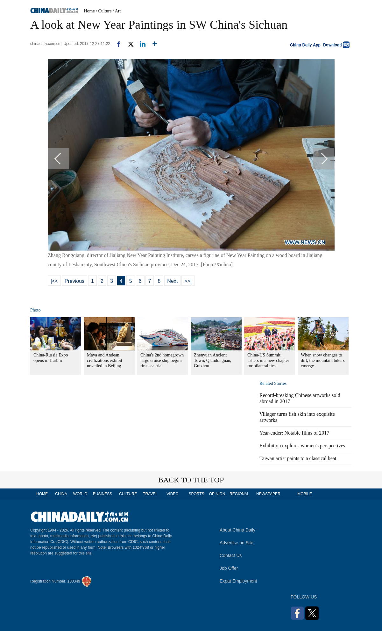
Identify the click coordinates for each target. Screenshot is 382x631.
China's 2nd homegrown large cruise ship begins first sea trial (162, 360)
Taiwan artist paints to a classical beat (297, 458)
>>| (188, 281)
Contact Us (231, 555)
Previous (74, 281)
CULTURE (128, 494)
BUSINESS (102, 494)
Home (89, 11)
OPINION (217, 494)
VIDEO (172, 494)
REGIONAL (239, 494)
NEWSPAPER (268, 494)
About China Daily (237, 529)
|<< (54, 281)
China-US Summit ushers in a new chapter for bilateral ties (268, 360)
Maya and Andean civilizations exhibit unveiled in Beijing (104, 360)
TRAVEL (150, 494)
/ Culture (103, 11)
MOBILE (304, 494)
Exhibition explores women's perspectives (302, 445)
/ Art (117, 11)
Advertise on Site (236, 542)
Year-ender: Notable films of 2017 (294, 433)
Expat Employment (238, 580)
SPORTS (196, 494)
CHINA (61, 494)
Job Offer (229, 568)
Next (172, 281)
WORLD (80, 494)
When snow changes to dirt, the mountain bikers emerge (323, 360)
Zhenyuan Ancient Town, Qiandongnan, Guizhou (212, 360)
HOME (42, 494)
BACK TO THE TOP (191, 480)
